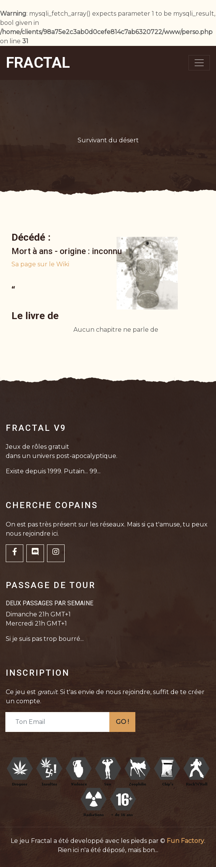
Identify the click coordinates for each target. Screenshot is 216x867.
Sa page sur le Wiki (40, 264)
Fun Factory (185, 840)
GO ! (122, 721)
